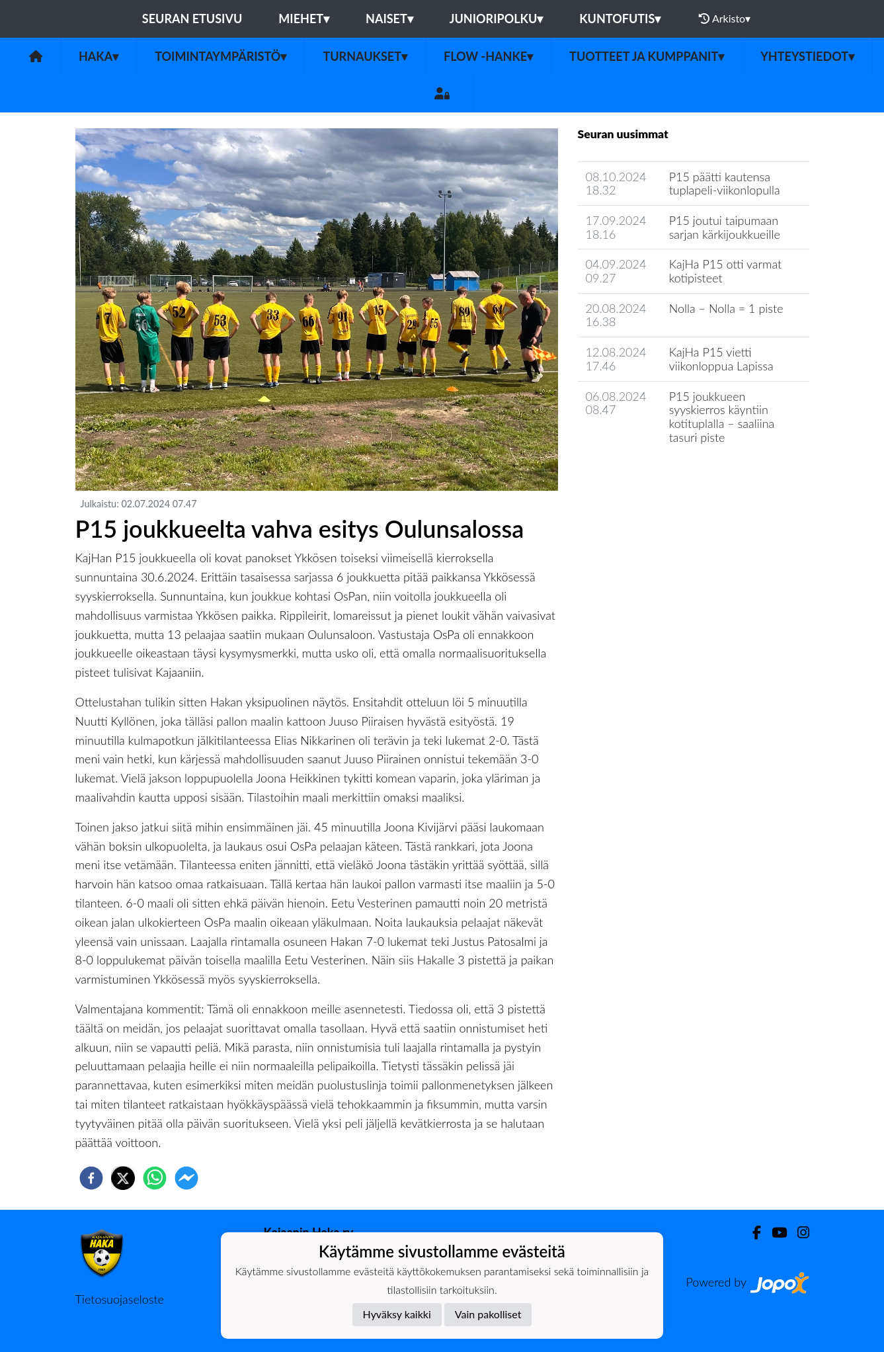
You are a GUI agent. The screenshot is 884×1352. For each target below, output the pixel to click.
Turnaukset (365, 56)
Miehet (303, 18)
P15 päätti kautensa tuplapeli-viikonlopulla (724, 183)
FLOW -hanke (488, 56)
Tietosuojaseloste (119, 1299)
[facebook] (91, 1178)
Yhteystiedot (807, 56)
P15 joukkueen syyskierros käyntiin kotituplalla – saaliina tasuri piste (722, 416)
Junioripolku (496, 18)
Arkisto (724, 18)
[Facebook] (751, 1233)
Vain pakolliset (488, 1314)
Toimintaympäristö (220, 56)
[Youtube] (774, 1233)
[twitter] (123, 1178)
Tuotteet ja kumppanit (646, 56)
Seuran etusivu (192, 18)
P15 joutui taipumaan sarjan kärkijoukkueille (724, 227)
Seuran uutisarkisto (636, 474)
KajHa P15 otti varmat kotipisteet (725, 271)
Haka (98, 56)
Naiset (389, 18)
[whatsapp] (155, 1178)
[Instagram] (798, 1233)
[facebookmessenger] (186, 1178)
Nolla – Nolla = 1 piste (726, 308)
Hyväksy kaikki (397, 1314)
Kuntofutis (620, 18)
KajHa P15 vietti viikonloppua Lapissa (721, 359)
